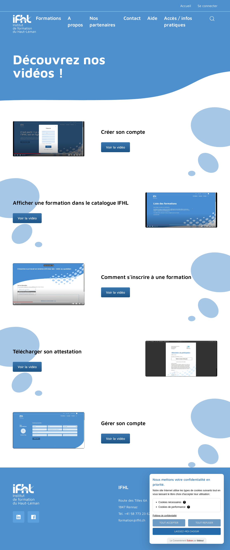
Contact (132, 18)
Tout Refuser (204, 522)
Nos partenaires (102, 21)
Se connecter (207, 6)
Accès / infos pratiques (178, 21)
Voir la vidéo (115, 147)
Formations (48, 18)
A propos (75, 21)
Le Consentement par (187, 540)
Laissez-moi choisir (186, 531)
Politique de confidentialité (165, 515)
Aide (152, 18)
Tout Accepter (168, 522)
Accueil (185, 6)
